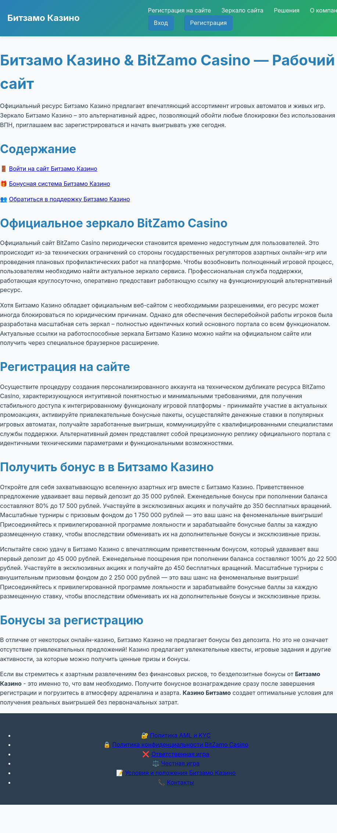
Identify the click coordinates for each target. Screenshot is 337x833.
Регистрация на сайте (179, 10)
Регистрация (208, 22)
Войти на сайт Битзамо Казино (53, 168)
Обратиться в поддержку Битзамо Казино (69, 199)
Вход (161, 22)
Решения (287, 10)
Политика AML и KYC (180, 735)
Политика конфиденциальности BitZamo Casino (180, 744)
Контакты (180, 782)
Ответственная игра (180, 754)
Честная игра (180, 763)
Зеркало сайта (242, 10)
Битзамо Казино (43, 17)
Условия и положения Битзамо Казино (180, 772)
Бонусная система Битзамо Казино (59, 183)
